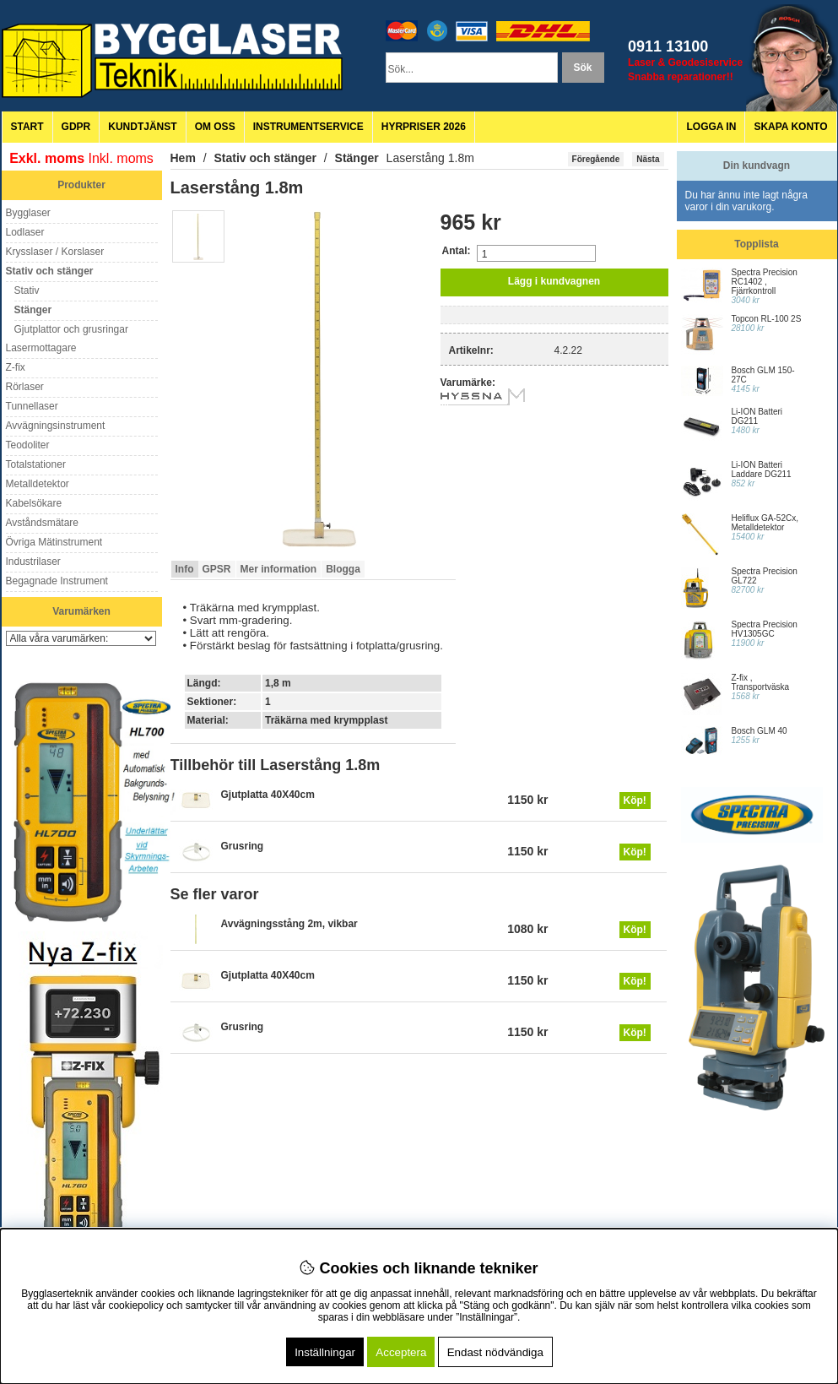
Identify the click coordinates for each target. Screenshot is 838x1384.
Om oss (215, 127)
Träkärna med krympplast (326, 720)
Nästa (647, 159)
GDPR (76, 127)
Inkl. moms (121, 158)
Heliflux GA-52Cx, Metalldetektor (765, 522)
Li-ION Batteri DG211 (757, 416)
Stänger (357, 158)
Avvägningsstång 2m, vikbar (289, 924)
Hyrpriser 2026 (423, 127)
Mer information (279, 569)
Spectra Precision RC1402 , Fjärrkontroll (764, 282)
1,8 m (278, 683)
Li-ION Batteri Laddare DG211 (762, 469)
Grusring (242, 846)
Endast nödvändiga (495, 1352)
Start (27, 127)
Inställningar (325, 1352)
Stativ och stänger (265, 158)
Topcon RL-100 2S (767, 318)
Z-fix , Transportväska (761, 682)
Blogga (343, 569)
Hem (183, 158)
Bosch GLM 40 (759, 730)
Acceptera (401, 1352)
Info (185, 569)
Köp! (635, 800)
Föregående (596, 159)
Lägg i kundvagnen (554, 281)
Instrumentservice (308, 127)
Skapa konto (790, 127)
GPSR (217, 569)
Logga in (711, 127)
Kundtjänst (142, 127)
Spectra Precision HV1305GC (764, 629)
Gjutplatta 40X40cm (268, 795)
